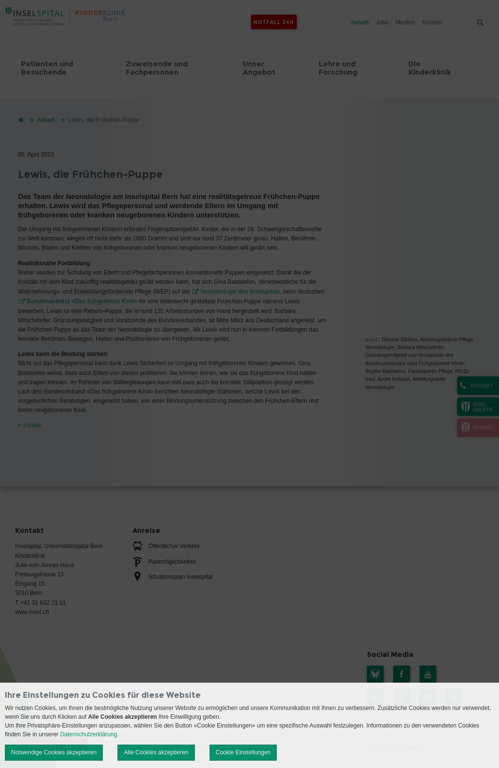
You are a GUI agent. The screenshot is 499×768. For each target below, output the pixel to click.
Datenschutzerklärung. (89, 734)
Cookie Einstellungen (243, 752)
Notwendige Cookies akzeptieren (53, 752)
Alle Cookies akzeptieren (156, 752)
